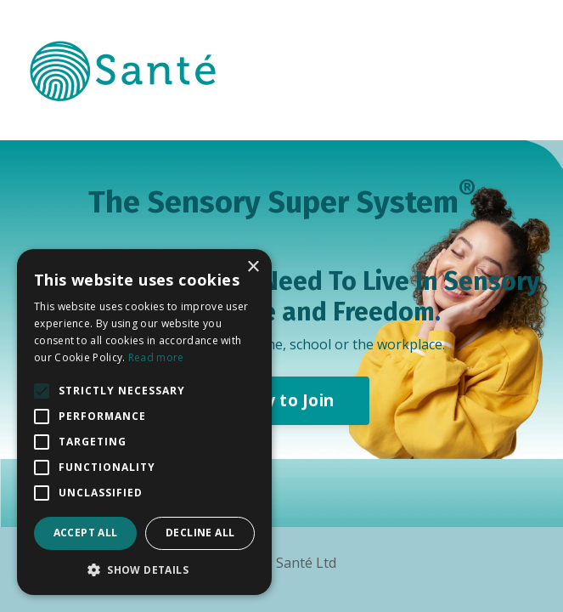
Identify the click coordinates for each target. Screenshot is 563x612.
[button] (144, 569)
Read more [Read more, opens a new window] (156, 357)
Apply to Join (281, 399)
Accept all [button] (85, 532)
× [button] (252, 267)
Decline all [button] (200, 532)
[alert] (144, 422)
